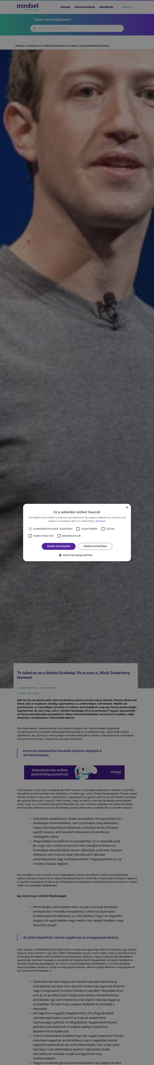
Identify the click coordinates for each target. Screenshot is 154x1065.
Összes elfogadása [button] (58, 546)
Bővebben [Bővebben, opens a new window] (101, 521)
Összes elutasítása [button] (95, 546)
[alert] (77, 532)
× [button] (127, 507)
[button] (77, 555)
